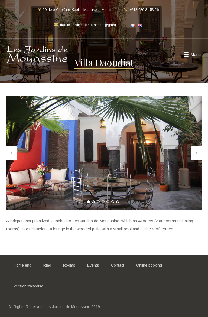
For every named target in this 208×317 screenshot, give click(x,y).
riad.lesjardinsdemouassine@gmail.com (92, 25)
